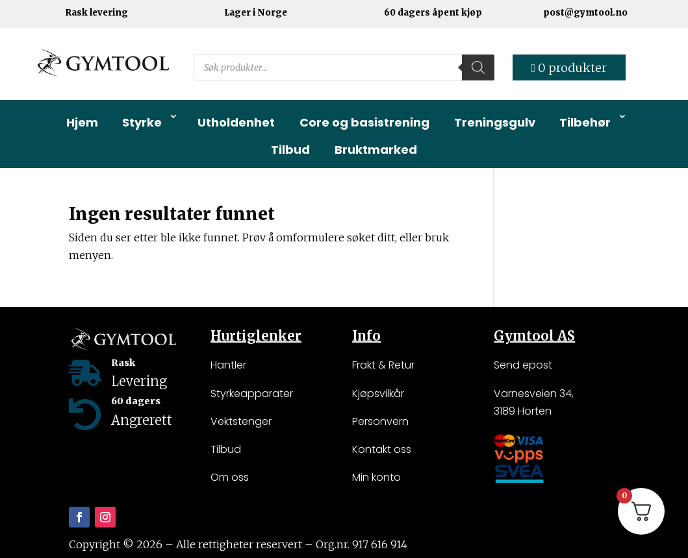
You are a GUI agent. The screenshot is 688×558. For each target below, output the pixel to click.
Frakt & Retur (383, 365)
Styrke (142, 122)
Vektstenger (241, 421)
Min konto (376, 477)
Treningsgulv (494, 122)
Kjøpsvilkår (378, 393)
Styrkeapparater (251, 393)
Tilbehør (585, 122)
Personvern (380, 421)
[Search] (478, 67)
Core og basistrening (364, 122)
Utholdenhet (236, 122)
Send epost (523, 365)
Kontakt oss (381, 449)
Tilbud (290, 149)
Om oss (229, 477)
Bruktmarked (376, 149)
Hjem (82, 122)
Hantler (228, 365)
